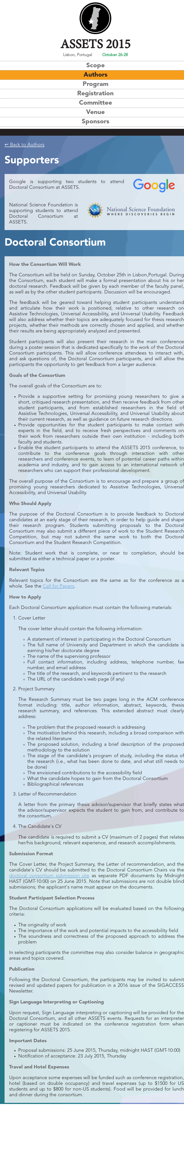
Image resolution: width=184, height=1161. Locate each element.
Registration (95, 94)
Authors (95, 75)
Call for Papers (58, 586)
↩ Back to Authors (24, 145)
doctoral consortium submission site (49, 875)
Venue (95, 112)
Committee (95, 103)
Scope (95, 65)
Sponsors (95, 122)
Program (95, 84)
